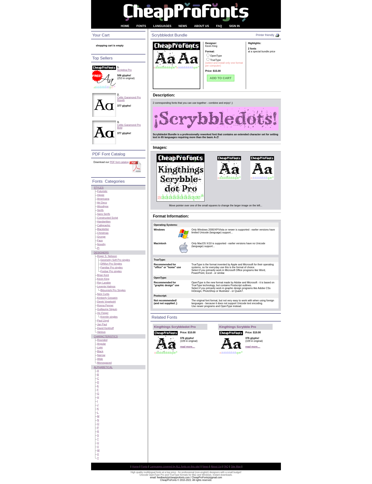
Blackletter (103, 229)
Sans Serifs (103, 214)
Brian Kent (103, 275)
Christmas (102, 232)
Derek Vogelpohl (106, 301)
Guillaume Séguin (107, 309)
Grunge (101, 236)
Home (135, 466)
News (205, 466)
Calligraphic (103, 225)
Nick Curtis (103, 294)
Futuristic (102, 191)
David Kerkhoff (105, 328)
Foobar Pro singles (110, 271)
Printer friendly (268, 35)
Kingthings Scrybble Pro (237, 327)
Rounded (102, 340)
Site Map (236, 466)
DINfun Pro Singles (111, 263)
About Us (216, 466)
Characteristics (106, 336)
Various (101, 331)
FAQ (225, 466)
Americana (103, 198)
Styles (98, 187)
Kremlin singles (108, 316)
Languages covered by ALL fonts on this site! (175, 466)
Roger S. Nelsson (107, 256)
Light (99, 347)
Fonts (144, 466)
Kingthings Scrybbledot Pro (175, 327)
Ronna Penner (105, 305)
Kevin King (103, 278)
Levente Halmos (106, 286)
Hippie (100, 195)
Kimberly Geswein (107, 297)
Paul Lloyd (103, 320)
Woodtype (102, 206)
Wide (100, 358)
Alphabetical (103, 367)
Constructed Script (107, 217)
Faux (100, 240)
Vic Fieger (102, 313)
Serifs (100, 210)
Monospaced (104, 362)
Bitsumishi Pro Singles (113, 290)
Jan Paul (102, 324)
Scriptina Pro (124, 69)
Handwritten (104, 221)
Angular (101, 343)
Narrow (101, 355)
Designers (101, 252)
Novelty (101, 244)
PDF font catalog (119, 162)
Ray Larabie (104, 282)
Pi (98, 248)
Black (100, 351)
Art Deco (102, 202)
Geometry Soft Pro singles (115, 259)
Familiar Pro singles (111, 267)
